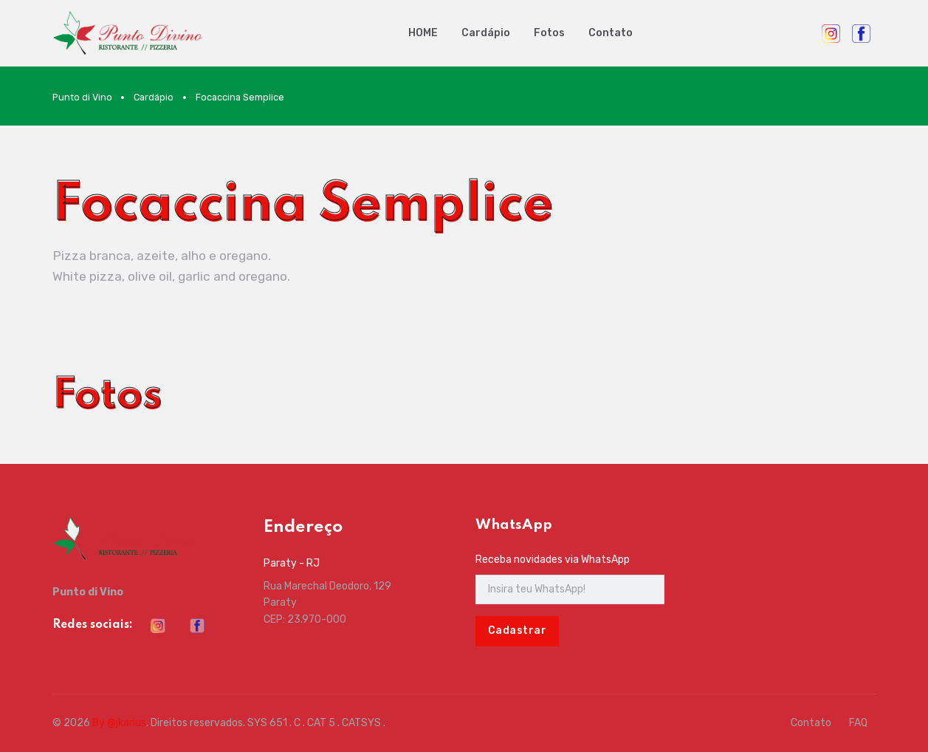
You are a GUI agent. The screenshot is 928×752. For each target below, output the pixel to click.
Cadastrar (517, 630)
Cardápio (485, 33)
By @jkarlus (119, 723)
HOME (423, 33)
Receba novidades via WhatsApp (552, 559)
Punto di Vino (82, 97)
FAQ (858, 723)
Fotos (549, 33)
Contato (610, 33)
